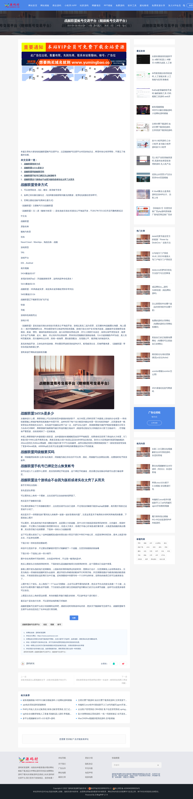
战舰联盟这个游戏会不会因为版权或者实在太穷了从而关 (49, 179)
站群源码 (84, 5)
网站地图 (62, 772)
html (163, 555)
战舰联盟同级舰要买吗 (34, 171)
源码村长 (30, 663)
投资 (154, 547)
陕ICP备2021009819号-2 (99, 788)
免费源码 (120, 5)
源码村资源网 (28, 652)
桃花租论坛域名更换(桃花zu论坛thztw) (161, 356)
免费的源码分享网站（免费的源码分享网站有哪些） (162, 323)
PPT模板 (108, 5)
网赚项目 (96, 5)
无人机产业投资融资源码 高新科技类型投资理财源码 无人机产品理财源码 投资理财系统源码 (162, 160)
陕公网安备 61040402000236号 (126, 788)
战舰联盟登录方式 (32, 164)
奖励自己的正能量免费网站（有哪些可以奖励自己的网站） (162, 340)
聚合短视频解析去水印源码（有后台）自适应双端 (162, 468)
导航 (139, 555)
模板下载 (140, 547)
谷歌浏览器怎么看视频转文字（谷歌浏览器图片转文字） (44, 680)
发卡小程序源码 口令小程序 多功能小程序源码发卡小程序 (161, 143)
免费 (146, 559)
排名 (162, 551)
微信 (165, 543)
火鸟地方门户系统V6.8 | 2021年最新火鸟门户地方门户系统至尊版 (162, 256)
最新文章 (62, 777)
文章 (151, 555)
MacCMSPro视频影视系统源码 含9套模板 (96, 718)
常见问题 (89, 768)
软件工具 (132, 5)
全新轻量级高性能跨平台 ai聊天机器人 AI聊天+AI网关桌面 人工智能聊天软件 (162, 59)
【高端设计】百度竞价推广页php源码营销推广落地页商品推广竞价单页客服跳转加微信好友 (162, 211)
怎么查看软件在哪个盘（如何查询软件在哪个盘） (162, 306)
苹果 (139, 543)
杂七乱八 (97, 25)
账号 (59, 624)
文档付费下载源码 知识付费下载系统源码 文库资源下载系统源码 (106, 700)
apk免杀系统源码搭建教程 (34, 704)
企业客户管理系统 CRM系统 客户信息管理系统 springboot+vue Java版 (109, 709)
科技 (168, 551)
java (148, 547)
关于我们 (62, 764)
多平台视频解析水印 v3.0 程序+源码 (39, 718)
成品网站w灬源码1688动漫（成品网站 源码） (161, 290)
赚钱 (139, 551)
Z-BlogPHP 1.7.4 (101, 795)
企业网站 (158, 543)
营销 (166, 547)
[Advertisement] (74, 115)
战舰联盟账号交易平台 (31, 624)
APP (151, 543)
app (156, 555)
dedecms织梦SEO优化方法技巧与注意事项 (162, 271)
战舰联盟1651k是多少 (34, 168)
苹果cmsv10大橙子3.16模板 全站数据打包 (161, 485)
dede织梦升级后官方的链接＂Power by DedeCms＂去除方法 (161, 239)
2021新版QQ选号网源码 (162, 389)
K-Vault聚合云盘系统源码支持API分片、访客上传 (161, 194)
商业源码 (57, 5)
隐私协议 (89, 764)
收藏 (74, 618)
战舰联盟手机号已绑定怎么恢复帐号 (40, 175)
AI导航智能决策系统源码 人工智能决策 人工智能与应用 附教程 (162, 76)
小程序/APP (71, 5)
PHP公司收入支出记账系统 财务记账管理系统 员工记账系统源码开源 (53, 709)
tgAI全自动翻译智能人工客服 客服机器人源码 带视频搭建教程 (50, 714)
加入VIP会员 (174, 5)
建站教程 (144, 5)
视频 (52, 624)
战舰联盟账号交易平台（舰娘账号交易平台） (51, 652)
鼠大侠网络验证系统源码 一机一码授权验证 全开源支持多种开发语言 (108, 714)
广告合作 (62, 768)
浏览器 (140, 559)
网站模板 (44, 5)
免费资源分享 (158, 5)
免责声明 (89, 772)
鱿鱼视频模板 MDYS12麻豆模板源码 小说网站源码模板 (47, 700)
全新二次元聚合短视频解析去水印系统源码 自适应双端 (162, 452)
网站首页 (32, 5)
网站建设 (153, 559)
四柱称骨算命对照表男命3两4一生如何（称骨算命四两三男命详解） (101, 681)
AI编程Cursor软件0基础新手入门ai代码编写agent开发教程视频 (106, 704)
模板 (145, 555)
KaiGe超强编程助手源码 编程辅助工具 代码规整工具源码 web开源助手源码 (161, 93)
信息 (45, 624)
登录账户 (70, 739)
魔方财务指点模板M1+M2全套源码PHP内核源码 (161, 519)
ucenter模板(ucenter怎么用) (162, 372)
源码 (160, 547)
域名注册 (162, 559)
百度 (151, 551)
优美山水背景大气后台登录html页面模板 (162, 176)
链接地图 (89, 777)
